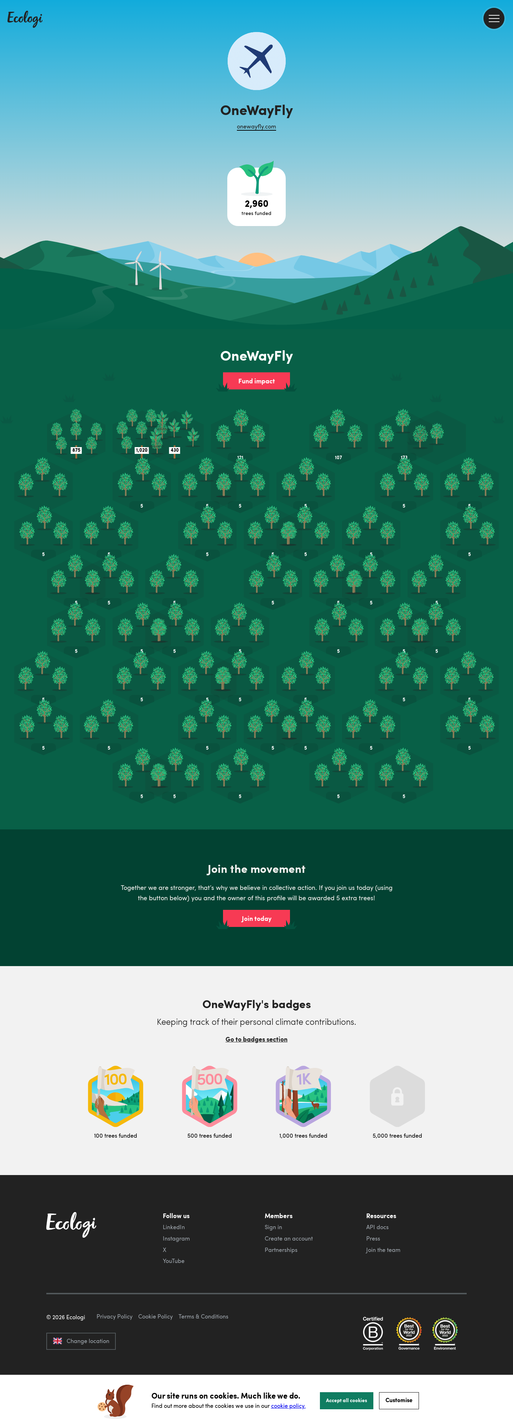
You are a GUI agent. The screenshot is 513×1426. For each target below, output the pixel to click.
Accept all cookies (346, 1400)
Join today (256, 918)
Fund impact (256, 381)
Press (373, 1238)
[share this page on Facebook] (504, 101)
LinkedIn (174, 1227)
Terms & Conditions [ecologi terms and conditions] (203, 1349)
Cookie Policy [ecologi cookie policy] (155, 1349)
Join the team (383, 1249)
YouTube (174, 1260)
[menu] (493, 18)
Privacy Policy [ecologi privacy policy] (115, 1349)
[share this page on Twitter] (504, 116)
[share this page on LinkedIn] (504, 131)
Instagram (176, 1238)
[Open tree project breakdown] (256, 197)
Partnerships (281, 1249)
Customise (399, 1400)
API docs (377, 1227)
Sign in (273, 1227)
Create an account (289, 1238)
